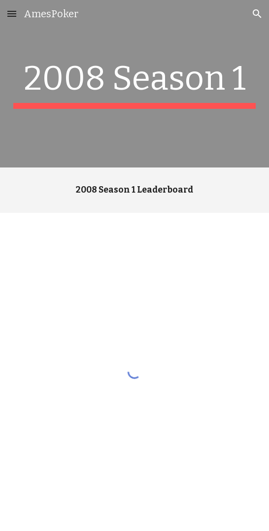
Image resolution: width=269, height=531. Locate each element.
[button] (12, 13)
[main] (134, 84)
